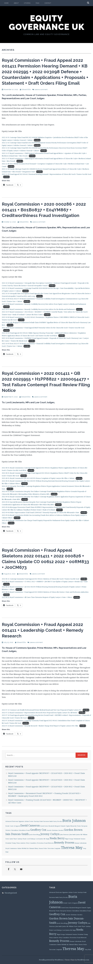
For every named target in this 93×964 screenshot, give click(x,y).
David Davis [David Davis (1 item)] (44, 826)
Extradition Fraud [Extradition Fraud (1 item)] (24, 830)
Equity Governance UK (46, 22)
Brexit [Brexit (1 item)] (7, 826)
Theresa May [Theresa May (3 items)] (72, 847)
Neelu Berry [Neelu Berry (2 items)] (57, 838)
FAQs (37, 3)
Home (6, 3)
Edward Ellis (26, 89)
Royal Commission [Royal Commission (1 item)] (11, 848)
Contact (48, 3)
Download (37, 140)
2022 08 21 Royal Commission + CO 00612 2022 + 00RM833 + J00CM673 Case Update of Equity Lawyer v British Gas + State (45, 582)
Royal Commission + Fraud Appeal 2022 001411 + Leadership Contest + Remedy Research (42, 630)
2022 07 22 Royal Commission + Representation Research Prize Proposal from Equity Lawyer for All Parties (39, 713)
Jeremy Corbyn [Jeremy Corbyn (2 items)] (49, 834)
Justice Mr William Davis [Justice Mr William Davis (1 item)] (69, 926)
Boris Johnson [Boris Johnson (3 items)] (74, 820)
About (16, 3)
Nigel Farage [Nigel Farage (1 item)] (69, 839)
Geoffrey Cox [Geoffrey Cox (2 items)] (38, 829)
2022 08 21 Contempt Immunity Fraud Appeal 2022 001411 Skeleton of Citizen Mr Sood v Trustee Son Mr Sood (40, 579)
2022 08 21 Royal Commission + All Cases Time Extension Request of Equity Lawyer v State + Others (37, 597)
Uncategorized (11, 893)
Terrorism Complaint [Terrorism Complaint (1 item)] (54, 848)
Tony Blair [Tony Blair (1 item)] (88, 949)
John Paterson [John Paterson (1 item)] (64, 834)
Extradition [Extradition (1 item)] (14, 830)
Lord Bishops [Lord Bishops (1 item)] (31, 839)
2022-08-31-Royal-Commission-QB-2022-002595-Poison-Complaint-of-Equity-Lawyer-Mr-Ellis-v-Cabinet (38, 478)
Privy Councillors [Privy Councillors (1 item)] (31, 843)
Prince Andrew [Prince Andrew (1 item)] (21, 843)
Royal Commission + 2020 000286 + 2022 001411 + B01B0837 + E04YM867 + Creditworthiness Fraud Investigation (44, 209)
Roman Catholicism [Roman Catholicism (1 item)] (80, 843)
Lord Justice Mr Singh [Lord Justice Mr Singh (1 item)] (42, 839)
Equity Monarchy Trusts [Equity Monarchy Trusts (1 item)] (73, 826)
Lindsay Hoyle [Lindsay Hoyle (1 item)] (21, 839)
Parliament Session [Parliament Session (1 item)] (79, 839)
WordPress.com (83, 960)
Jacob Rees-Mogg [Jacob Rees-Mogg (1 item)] (34, 834)
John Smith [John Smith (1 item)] (72, 834)
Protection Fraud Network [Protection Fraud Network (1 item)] (45, 843)
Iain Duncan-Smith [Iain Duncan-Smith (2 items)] (17, 834)
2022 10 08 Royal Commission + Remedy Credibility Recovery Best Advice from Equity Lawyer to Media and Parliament (44, 304)
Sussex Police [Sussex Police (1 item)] (43, 848)
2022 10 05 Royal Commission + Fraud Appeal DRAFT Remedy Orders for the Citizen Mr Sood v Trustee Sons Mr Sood (43, 328)
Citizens (27, 3)
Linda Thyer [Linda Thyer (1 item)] (13, 839)
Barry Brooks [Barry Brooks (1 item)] (57, 821)
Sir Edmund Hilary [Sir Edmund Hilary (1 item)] (32, 848)
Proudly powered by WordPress (51, 960)
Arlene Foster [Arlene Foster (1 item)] (29, 821)
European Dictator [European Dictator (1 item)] (66, 911)
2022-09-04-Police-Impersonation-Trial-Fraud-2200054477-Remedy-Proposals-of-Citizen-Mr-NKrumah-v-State (40, 512)
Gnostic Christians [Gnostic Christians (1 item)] (52, 830)
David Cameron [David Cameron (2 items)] (30, 825)
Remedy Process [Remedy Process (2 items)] (64, 842)
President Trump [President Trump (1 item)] (10, 843)
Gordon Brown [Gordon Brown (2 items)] (73, 829)
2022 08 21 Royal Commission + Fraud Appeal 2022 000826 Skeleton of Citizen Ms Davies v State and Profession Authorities (45, 592)
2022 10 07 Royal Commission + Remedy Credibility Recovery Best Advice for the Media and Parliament (38, 309)
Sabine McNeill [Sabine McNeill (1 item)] (22, 848)
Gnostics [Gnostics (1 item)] (60, 830)
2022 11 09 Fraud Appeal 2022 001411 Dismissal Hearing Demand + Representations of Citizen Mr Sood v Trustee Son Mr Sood (46, 174)
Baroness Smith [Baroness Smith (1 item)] (48, 821)
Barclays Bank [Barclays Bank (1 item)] (38, 821)
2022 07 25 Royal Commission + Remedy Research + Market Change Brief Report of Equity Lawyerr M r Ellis (40, 726)
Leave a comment (41, 89)
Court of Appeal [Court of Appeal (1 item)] (15, 826)
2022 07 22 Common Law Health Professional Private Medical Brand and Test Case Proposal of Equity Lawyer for (41, 710)
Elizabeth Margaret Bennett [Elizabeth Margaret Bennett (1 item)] (57, 826)
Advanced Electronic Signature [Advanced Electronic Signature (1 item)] (14, 821)
